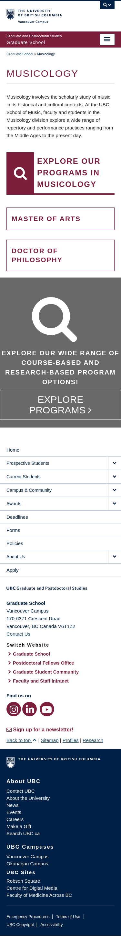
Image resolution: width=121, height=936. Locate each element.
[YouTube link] (47, 709)
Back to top (21, 740)
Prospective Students (27, 463)
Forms (13, 530)
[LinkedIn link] (29, 709)
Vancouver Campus (27, 856)
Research (93, 740)
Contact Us (18, 634)
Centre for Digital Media (31, 888)
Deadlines (17, 517)
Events (13, 812)
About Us (15, 556)
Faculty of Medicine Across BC (39, 895)
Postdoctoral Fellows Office (43, 663)
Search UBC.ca (23, 833)
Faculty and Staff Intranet (41, 681)
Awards (13, 503)
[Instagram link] (13, 709)
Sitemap (49, 740)
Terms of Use (68, 916)
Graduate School (19, 54)
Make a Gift (18, 826)
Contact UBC (20, 791)
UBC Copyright (20, 924)
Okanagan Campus (27, 863)
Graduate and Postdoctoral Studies (60, 590)
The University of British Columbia (44, 13)
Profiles (71, 740)
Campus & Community (29, 490)
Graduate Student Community (46, 672)
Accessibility (51, 924)
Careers (15, 819)
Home (12, 450)
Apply (12, 570)
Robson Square (23, 881)
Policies (14, 543)
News (12, 805)
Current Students (23, 476)
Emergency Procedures (27, 916)
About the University (28, 798)
